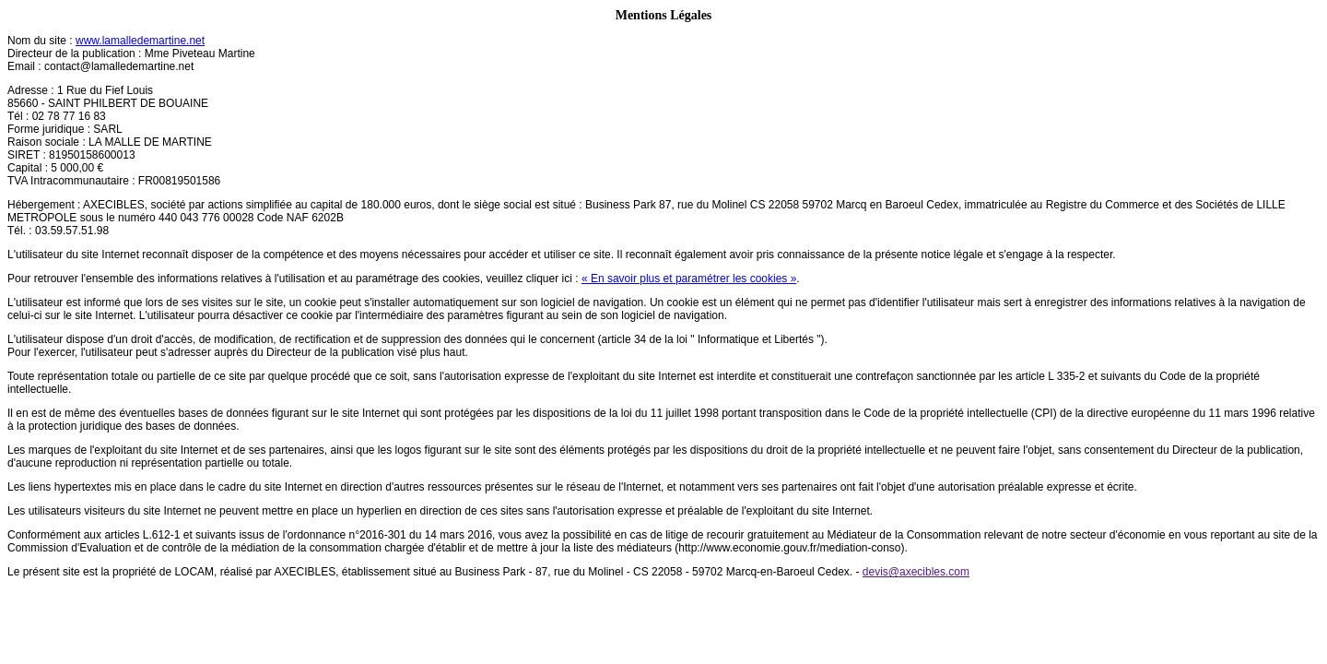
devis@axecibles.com (916, 571)
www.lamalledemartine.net (140, 40)
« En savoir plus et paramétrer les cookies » (688, 278)
